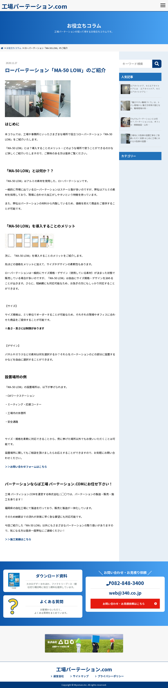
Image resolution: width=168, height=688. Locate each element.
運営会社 (58, 676)
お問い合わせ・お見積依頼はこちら (124, 604)
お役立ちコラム (13, 48)
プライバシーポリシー (111, 676)
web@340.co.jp (125, 593)
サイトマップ (81, 676)
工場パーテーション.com (34, 6)
